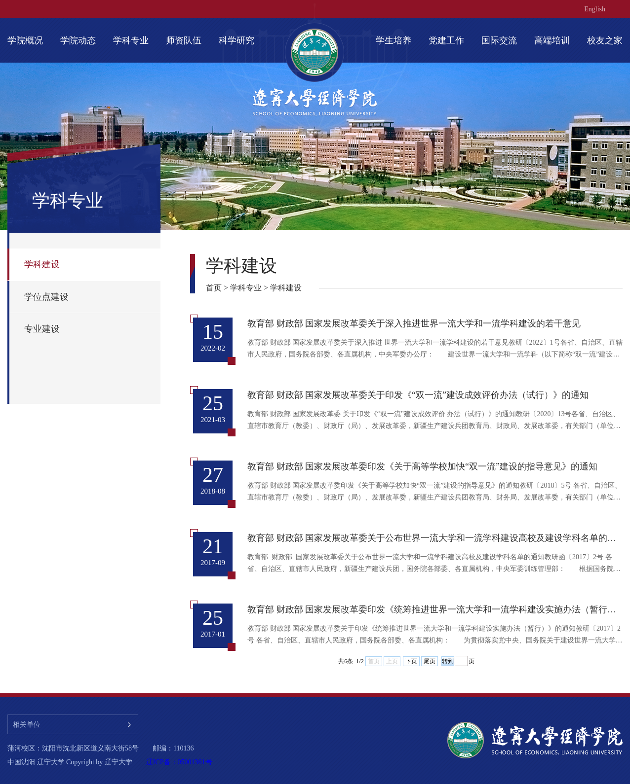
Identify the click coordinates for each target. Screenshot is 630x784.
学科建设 (42, 264)
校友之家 (605, 40)
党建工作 (446, 40)
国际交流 (499, 40)
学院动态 (78, 40)
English (594, 9)
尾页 (429, 661)
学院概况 (25, 40)
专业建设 (42, 329)
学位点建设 (46, 297)
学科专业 (131, 40)
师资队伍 (183, 40)
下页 (411, 661)
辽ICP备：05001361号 (179, 762)
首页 (214, 288)
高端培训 (552, 40)
